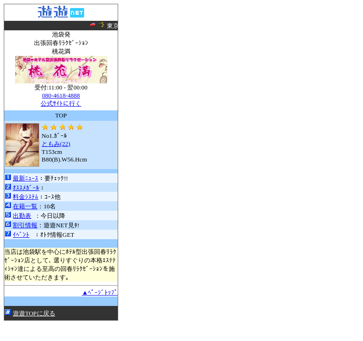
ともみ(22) (56, 143)
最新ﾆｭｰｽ (25, 178)
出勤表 (22, 215)
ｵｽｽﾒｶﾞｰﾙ (26, 187)
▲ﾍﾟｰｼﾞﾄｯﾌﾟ (100, 292)
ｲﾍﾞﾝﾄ (21, 234)
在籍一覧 (25, 206)
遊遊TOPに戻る (34, 313)
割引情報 (25, 225)
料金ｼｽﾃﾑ (25, 196)
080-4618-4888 (61, 95)
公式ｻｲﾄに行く (61, 103)
